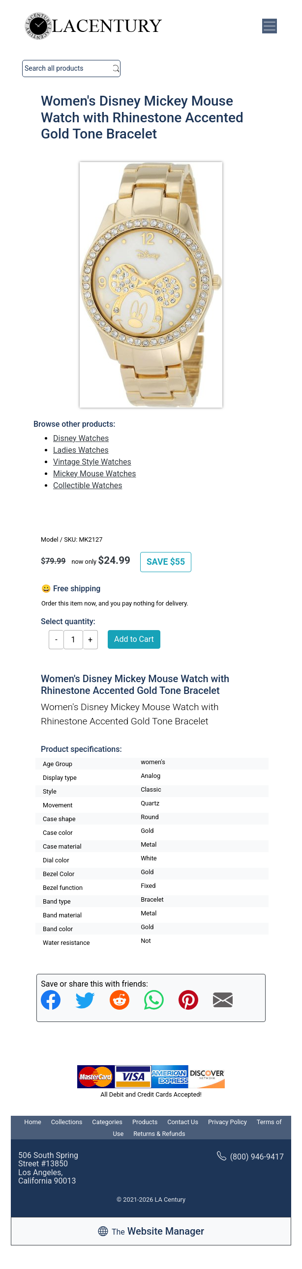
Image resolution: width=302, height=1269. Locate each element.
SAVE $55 (166, 562)
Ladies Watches (81, 450)
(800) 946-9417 (250, 1156)
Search (116, 68)
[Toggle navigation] (269, 26)
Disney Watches (81, 438)
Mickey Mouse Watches (94, 473)
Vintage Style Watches (92, 462)
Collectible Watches (87, 485)
